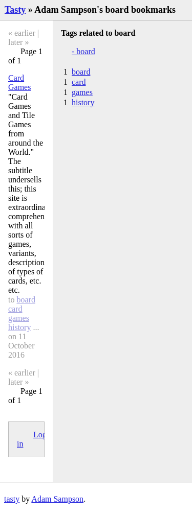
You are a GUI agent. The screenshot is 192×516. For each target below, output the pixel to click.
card (15, 308)
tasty (11, 499)
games (18, 318)
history (19, 327)
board (25, 299)
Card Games (19, 82)
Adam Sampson (57, 499)
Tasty (15, 10)
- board (83, 51)
